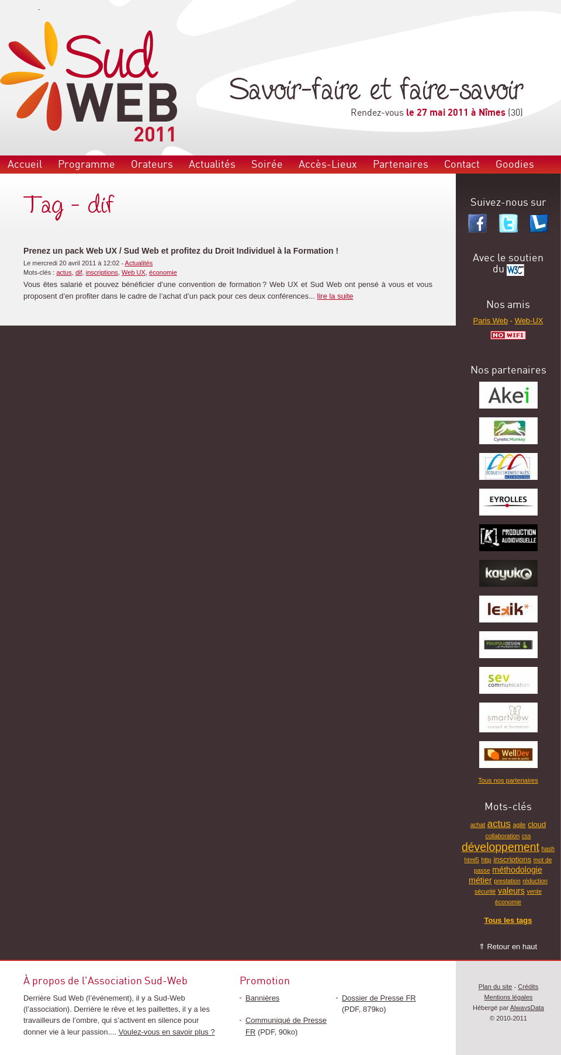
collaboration (503, 836)
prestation (507, 881)
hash (548, 849)
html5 (472, 860)
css (526, 836)
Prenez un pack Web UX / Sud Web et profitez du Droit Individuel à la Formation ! (180, 250)
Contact (462, 164)
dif (78, 272)
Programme (86, 164)
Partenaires (400, 164)
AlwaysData (527, 1007)
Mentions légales (508, 997)
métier (480, 880)
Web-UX (529, 320)
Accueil (25, 164)
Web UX (134, 272)
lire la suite (335, 296)
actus (63, 272)
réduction (535, 881)
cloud (537, 824)
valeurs (511, 890)
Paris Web (490, 320)
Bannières (262, 998)
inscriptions (102, 272)
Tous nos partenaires (508, 780)
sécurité (485, 891)
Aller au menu (18, 9)
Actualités (212, 164)
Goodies (515, 164)
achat (477, 825)
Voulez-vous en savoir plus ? (167, 1032)
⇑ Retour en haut (508, 946)
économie (163, 272)
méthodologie (517, 869)
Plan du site (495, 986)
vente (534, 891)
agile (519, 825)
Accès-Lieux (328, 164)
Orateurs (152, 164)
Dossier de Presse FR (379, 998)
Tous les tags (508, 920)
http (486, 860)
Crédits (528, 986)
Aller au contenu (62, 9)
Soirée (267, 164)
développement (500, 846)
